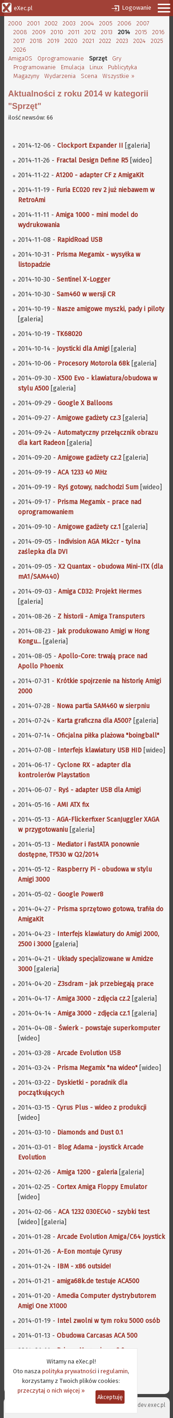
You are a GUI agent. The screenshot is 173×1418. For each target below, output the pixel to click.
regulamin (114, 1371)
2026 (19, 49)
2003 (69, 23)
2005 (106, 23)
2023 (122, 40)
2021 (88, 40)
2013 (107, 32)
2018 (36, 40)
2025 (157, 40)
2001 (33, 23)
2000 (15, 23)
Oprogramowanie (60, 58)
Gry (116, 58)
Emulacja (72, 67)
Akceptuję (110, 1397)
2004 (87, 23)
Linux (96, 67)
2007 (143, 23)
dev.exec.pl (151, 1405)
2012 (90, 32)
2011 (73, 32)
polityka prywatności (69, 1371)
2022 (105, 40)
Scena (89, 75)
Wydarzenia (60, 75)
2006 (124, 23)
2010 (57, 32)
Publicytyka (122, 67)
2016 (158, 32)
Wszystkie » (118, 75)
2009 (39, 32)
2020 (71, 40)
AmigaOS (20, 58)
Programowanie (34, 67)
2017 (19, 40)
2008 (20, 32)
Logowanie (136, 7)
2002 (51, 23)
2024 (139, 40)
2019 (54, 40)
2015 (141, 32)
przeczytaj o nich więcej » (51, 1390)
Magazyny (26, 75)
